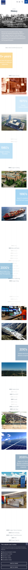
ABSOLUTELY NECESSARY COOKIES (9, 552)
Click (7, 47)
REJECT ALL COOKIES (14, 567)
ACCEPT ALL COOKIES (14, 563)
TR (17, 2)
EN (19, 2)
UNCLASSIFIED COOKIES (7, 559)
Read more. (3, 549)
